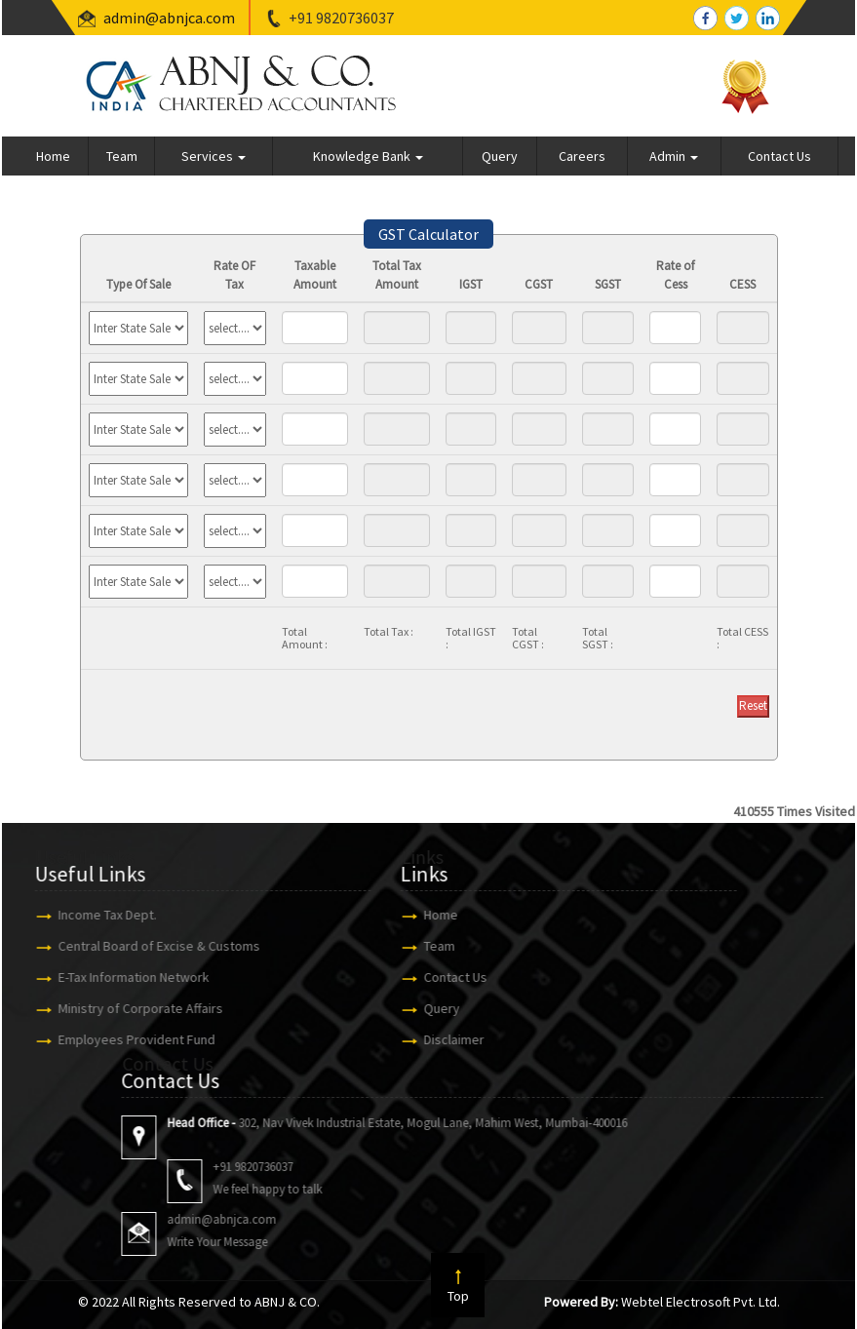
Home (53, 156)
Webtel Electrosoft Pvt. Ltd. (700, 1301)
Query (500, 156)
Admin (673, 156)
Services (213, 156)
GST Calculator (428, 234)
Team (121, 156)
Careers (582, 156)
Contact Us (779, 156)
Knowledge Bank (368, 156)
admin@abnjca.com (169, 17)
